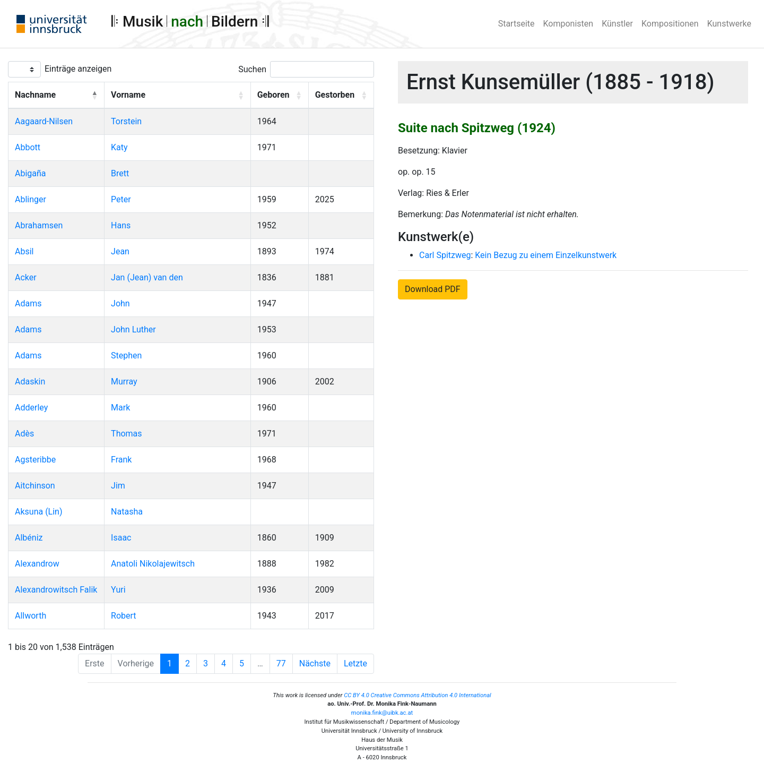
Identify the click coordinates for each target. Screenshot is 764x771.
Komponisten (568, 24)
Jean (120, 251)
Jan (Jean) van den (147, 277)
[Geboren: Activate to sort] (279, 95)
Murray (124, 381)
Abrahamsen (39, 225)
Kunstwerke (729, 24)
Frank (121, 460)
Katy (119, 147)
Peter (121, 199)
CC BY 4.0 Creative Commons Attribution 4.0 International (417, 695)
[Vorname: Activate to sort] (178, 95)
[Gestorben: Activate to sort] (341, 95)
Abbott (27, 147)
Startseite (516, 24)
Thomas (126, 434)
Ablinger (30, 199)
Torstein (126, 121)
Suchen (252, 69)
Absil (24, 251)
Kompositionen (670, 24)
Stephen (126, 355)
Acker (26, 277)
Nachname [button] (35, 95)
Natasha (127, 512)
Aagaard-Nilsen (44, 121)
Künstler (617, 24)
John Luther (133, 329)
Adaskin (30, 381)
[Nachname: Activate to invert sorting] (56, 95)
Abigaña (30, 173)
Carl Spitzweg (445, 255)
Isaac (121, 538)
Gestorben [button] (334, 95)
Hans (121, 225)
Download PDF (433, 289)
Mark (120, 407)
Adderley (31, 407)
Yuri (118, 590)
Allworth (30, 616)
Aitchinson (35, 486)
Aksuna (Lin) (39, 512)
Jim (118, 486)
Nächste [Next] (315, 663)
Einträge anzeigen (78, 69)
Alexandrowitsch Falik (56, 590)
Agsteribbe (35, 460)
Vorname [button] (128, 95)
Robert (123, 616)
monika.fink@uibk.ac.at (382, 712)
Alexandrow (37, 564)
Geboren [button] (273, 95)
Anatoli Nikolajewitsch (153, 564)
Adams (28, 303)
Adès (24, 434)
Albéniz (28, 538)
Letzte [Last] (355, 663)
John (120, 303)
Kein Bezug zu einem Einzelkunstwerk (546, 255)
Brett (120, 173)
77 (281, 663)
